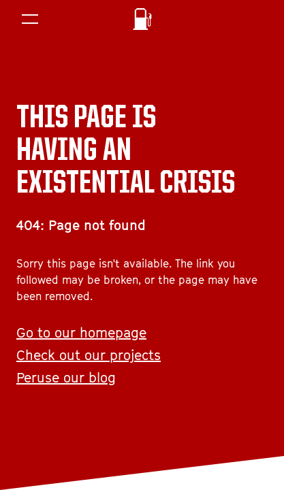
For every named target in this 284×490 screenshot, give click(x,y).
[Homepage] (142, 19)
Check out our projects (88, 355)
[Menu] (30, 19)
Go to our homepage (81, 333)
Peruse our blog (66, 378)
